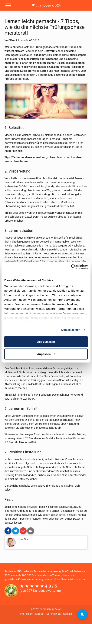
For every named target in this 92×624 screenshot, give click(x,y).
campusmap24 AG (58, 571)
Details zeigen (70, 329)
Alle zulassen (46, 341)
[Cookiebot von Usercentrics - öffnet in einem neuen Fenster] (71, 266)
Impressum (26, 613)
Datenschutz (53, 613)
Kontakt (39, 613)
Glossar (67, 613)
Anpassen (46, 354)
